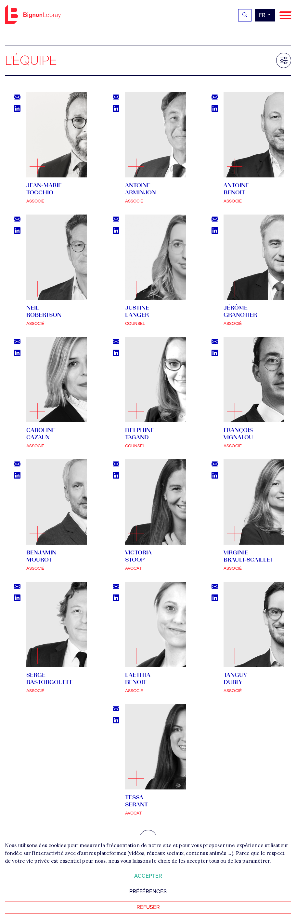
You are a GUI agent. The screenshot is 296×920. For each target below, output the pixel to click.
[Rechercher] (244, 15)
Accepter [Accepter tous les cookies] (148, 876)
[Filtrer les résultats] (283, 60)
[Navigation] (285, 15)
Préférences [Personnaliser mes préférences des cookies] (148, 891)
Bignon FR (33, 14)
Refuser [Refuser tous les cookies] (148, 907)
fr (263, 15)
